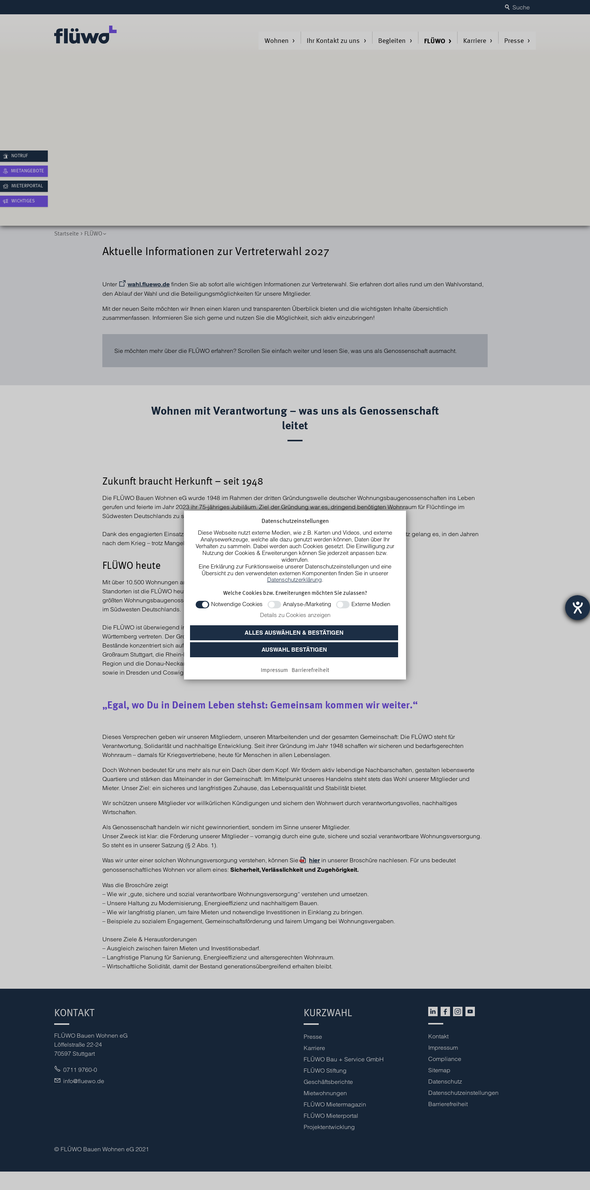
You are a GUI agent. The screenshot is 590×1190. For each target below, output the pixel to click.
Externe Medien (370, 604)
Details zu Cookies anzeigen (295, 615)
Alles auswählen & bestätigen (294, 632)
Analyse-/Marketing (307, 604)
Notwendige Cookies (237, 604)
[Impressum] (274, 670)
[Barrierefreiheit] (310, 670)
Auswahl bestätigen (294, 649)
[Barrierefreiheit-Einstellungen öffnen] (577, 607)
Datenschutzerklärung (294, 579)
